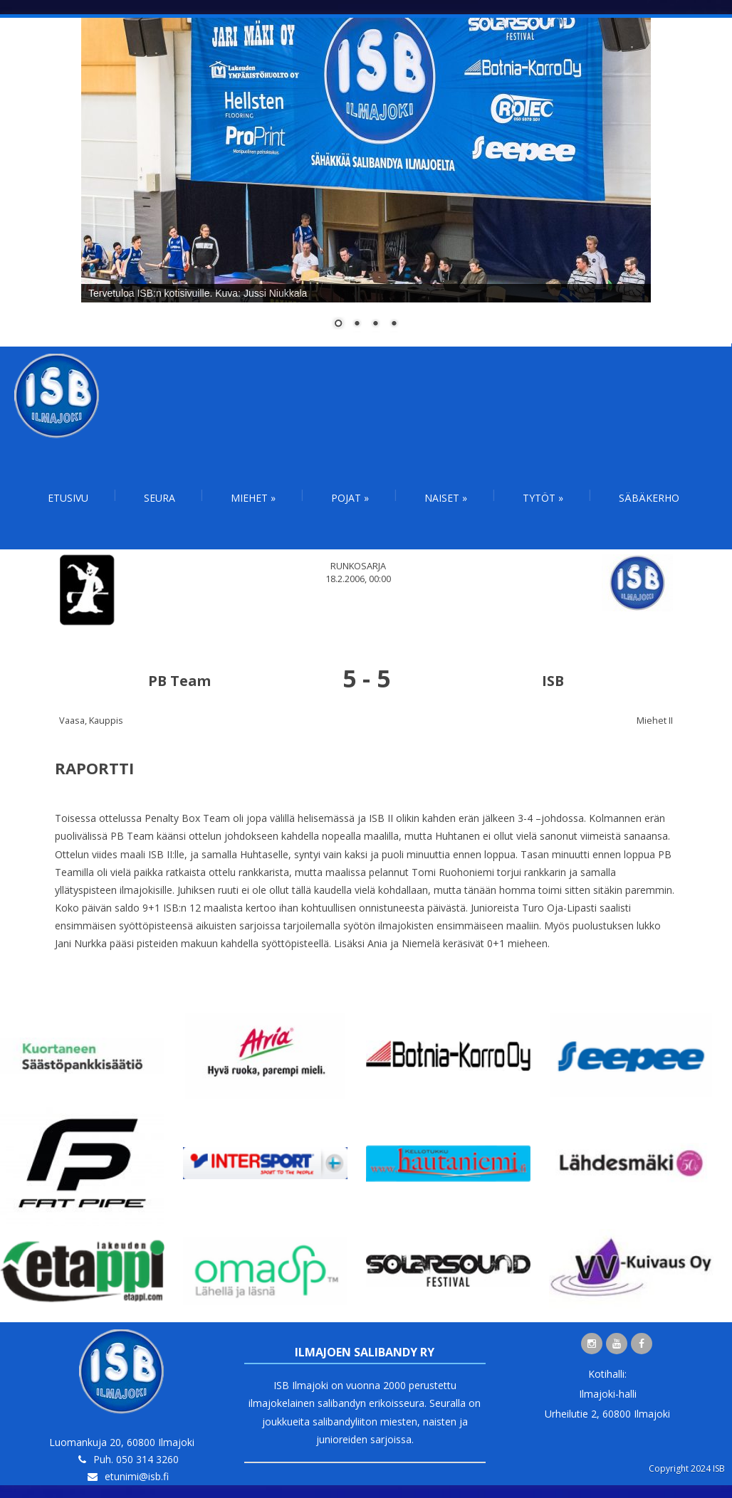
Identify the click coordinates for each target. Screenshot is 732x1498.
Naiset (445, 498)
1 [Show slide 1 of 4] (338, 324)
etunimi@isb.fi (137, 1476)
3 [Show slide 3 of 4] (375, 324)
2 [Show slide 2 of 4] (357, 324)
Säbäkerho (649, 498)
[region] (366, 182)
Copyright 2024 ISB (687, 1468)
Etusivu (68, 498)
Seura (159, 498)
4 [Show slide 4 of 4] (394, 324)
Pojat (350, 498)
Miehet (253, 498)
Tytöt (543, 498)
